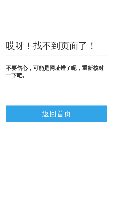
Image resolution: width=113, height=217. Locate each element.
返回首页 (56, 114)
